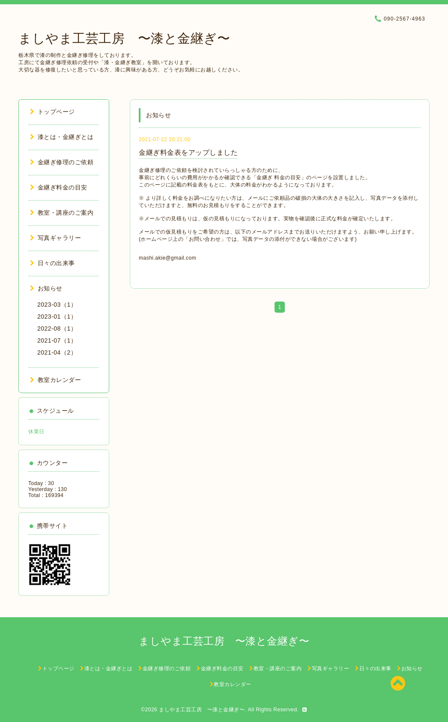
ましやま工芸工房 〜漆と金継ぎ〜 (124, 38)
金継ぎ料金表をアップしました (188, 152)
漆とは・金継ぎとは (61, 136)
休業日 (36, 432)
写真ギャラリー (55, 237)
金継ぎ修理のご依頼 (61, 162)
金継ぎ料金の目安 (58, 187)
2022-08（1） (57, 328)
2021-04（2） (57, 352)
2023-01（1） (57, 316)
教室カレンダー (55, 379)
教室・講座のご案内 (61, 212)
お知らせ (46, 288)
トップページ (52, 111)
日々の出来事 (52, 263)
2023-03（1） (57, 304)
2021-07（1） (57, 340)
